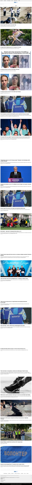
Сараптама (5, 0)
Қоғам (25, 473)
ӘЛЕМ (19, 0)
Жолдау (27, 473)
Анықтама (22, 473)
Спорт (12, 0)
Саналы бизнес (15, 0)
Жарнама (9, 473)
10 (9, 469)
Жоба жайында (5, 473)
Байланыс (12, 473)
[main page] (16, 2)
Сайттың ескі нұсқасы (17, 473)
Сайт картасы (2, 481)
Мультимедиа (8, 0)
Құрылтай (1, 0)
